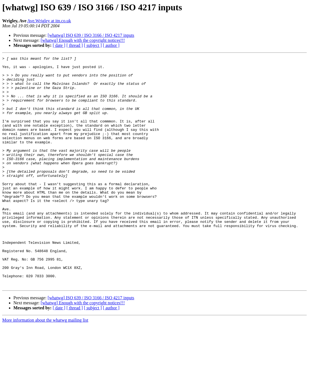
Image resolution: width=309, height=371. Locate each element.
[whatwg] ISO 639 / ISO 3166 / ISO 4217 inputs (91, 35)
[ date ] (59, 45)
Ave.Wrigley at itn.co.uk (49, 20)
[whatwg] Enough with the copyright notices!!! (83, 40)
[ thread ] (74, 45)
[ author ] (111, 45)
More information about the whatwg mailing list (45, 366)
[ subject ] (93, 45)
